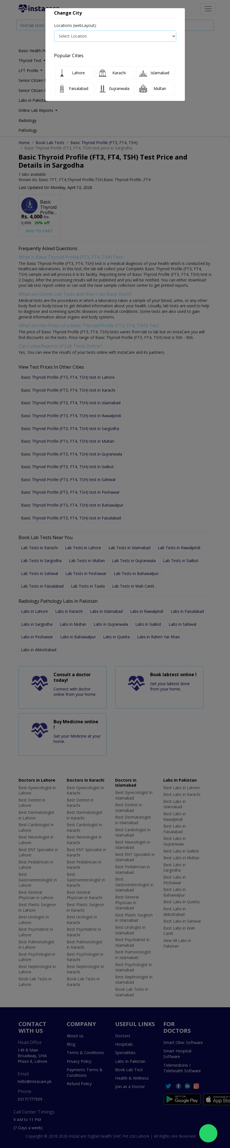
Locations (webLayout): (75, 25)
